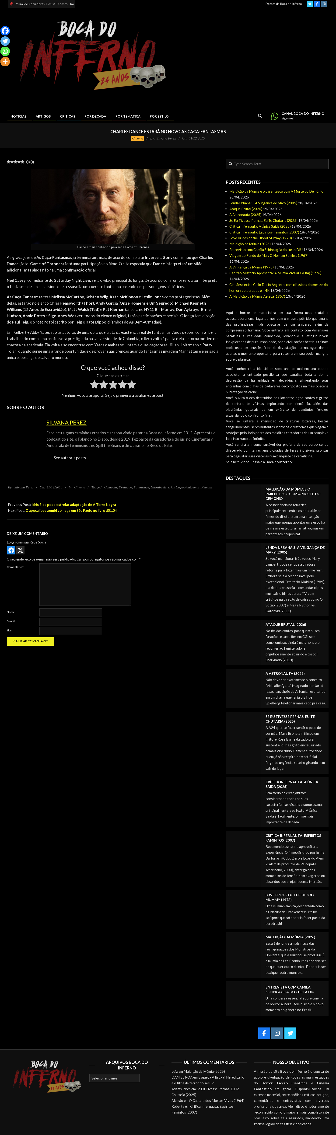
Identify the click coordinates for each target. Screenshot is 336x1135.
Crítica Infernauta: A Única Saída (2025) (260, 226)
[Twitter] (5, 41)
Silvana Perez (66, 422)
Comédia (110, 487)
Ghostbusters (160, 487)
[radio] (94, 385)
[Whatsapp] (5, 51)
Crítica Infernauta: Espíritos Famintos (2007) (264, 232)
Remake (206, 487)
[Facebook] (5, 30)
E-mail (11, 621)
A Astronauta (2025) (245, 214)
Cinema (137, 138)
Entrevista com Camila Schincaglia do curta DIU (266, 249)
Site (9, 630)
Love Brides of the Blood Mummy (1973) (260, 238)
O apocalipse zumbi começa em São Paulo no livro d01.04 (71, 510)
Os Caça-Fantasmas (185, 487)
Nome (11, 612)
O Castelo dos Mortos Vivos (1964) (216, 1100)
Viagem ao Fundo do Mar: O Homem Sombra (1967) (268, 255)
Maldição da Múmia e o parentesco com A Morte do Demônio (276, 191)
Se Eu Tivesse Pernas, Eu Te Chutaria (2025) (263, 220)
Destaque (125, 487)
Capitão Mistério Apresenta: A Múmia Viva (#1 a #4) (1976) (275, 273)
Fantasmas (141, 487)
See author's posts (70, 457)
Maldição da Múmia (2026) (250, 244)
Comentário (15, 567)
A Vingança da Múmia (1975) (251, 267)
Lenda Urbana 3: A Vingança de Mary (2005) (263, 203)
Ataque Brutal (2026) (245, 209)
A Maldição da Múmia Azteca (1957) (257, 296)
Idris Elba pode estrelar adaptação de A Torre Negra (74, 504)
